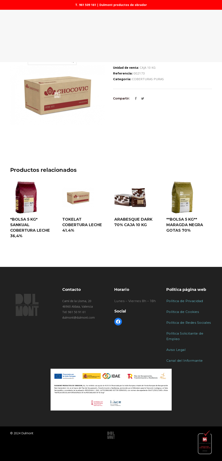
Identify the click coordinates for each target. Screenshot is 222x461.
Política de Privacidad (184, 301)
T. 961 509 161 (85, 5)
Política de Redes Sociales (188, 323)
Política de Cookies (182, 312)
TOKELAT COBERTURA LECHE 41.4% (82, 225)
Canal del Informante (184, 361)
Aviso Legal (176, 350)
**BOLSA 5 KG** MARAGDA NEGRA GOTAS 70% (184, 225)
